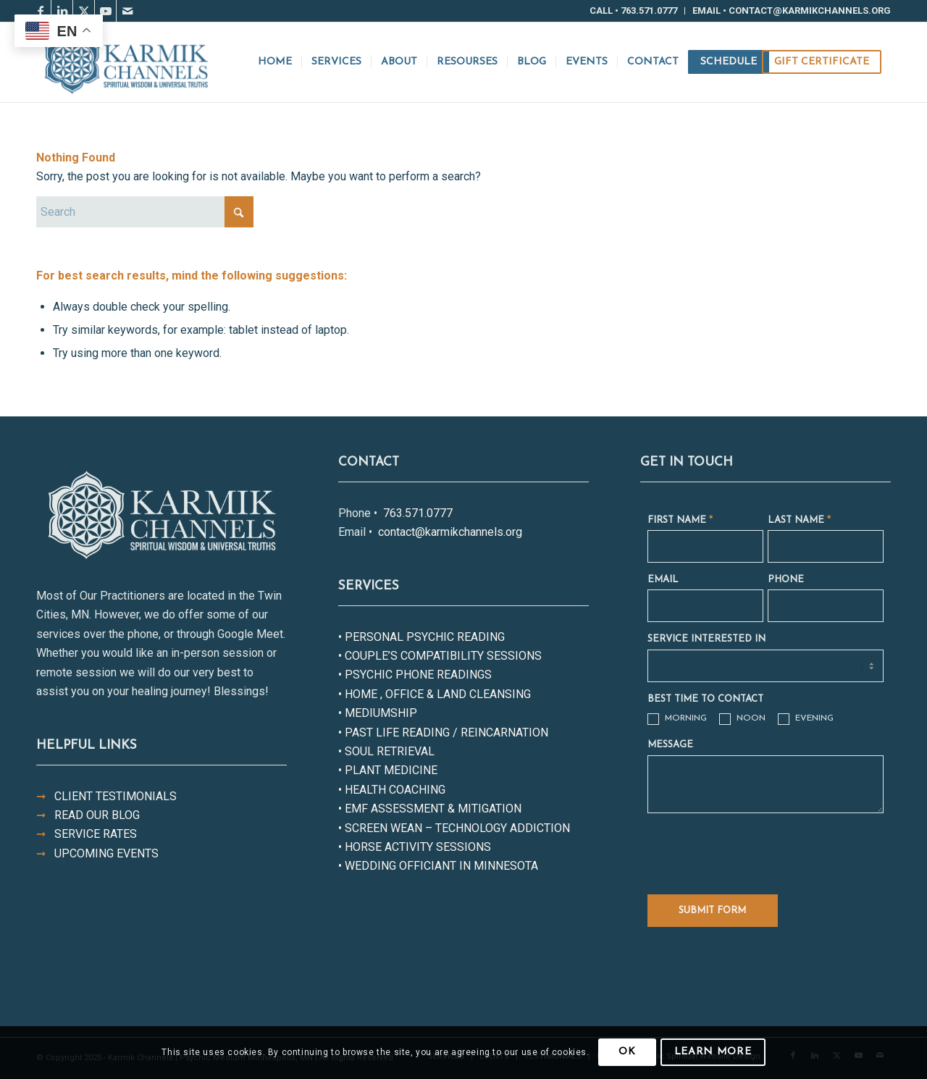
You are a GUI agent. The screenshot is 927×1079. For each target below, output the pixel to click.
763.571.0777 (416, 513)
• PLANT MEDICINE (387, 770)
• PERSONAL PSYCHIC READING (421, 637)
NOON (742, 719)
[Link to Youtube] (105, 11)
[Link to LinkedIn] (61, 11)
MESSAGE (670, 745)
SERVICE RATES (86, 834)
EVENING (806, 719)
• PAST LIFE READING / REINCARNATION (443, 732)
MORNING (677, 719)
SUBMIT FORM (712, 910)
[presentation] (757, 849)
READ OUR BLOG (88, 815)
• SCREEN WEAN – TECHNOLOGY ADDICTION (454, 828)
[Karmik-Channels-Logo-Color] (126, 62)
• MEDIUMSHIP (377, 713)
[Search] (144, 211)
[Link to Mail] (127, 11)
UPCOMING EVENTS (97, 853)
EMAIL (663, 579)
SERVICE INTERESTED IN (706, 639)
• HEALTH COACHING (391, 790)
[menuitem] (633, 10)
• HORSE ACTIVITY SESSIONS (414, 847)
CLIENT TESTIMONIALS (106, 796)
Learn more (713, 1051)
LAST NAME (799, 520)
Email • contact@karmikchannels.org (791, 10)
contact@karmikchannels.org (448, 532)
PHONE (786, 579)
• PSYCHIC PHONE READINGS (415, 674)
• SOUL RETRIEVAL (386, 751)
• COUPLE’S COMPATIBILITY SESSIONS (440, 656)
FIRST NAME (680, 520)
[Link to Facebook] (40, 11)
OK (626, 1051)
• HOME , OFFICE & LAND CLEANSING (434, 694)
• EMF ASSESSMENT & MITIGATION (429, 808)
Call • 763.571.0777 (633, 10)
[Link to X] (83, 11)
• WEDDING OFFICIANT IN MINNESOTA (438, 866)
